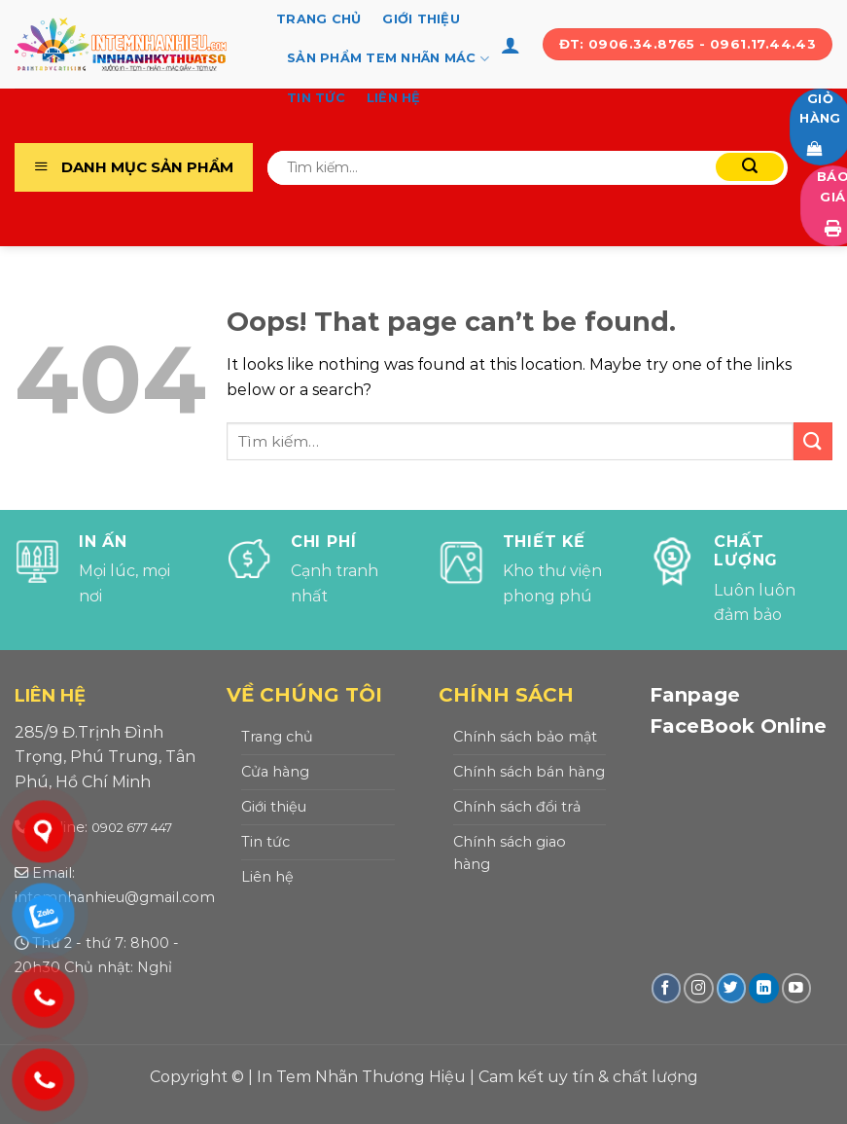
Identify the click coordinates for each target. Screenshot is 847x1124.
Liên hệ (394, 98)
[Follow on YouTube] (797, 988)
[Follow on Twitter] (732, 988)
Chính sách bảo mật (525, 736)
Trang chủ (318, 19)
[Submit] (750, 167)
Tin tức (316, 98)
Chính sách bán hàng (529, 771)
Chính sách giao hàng (509, 853)
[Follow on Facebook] (667, 988)
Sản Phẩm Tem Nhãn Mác (388, 59)
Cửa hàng (275, 771)
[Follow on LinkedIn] (764, 988)
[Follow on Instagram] (699, 988)
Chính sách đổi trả (517, 807)
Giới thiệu (421, 19)
